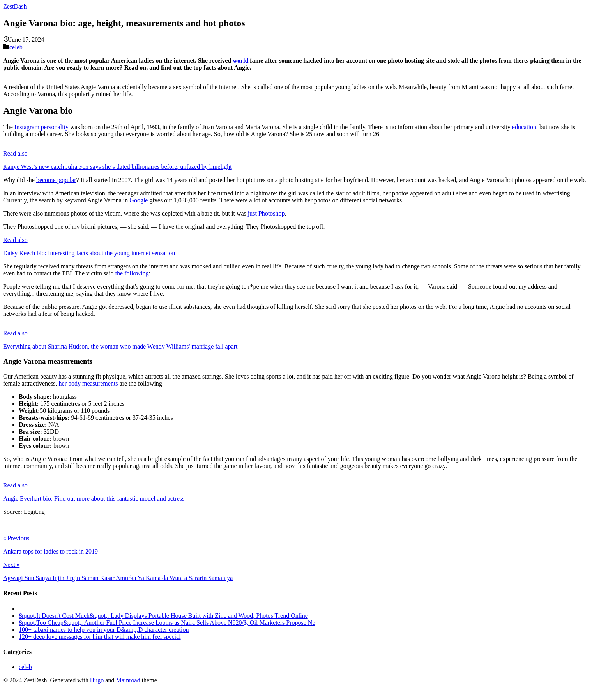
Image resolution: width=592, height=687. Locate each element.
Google (138, 200)
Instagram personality (41, 127)
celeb (16, 47)
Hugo (97, 680)
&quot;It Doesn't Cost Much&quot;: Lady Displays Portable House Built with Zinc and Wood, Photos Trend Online (163, 615)
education (524, 127)
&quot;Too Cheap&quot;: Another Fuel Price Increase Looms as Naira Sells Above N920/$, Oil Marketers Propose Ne (167, 622)
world (240, 60)
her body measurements (88, 383)
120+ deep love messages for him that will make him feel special (100, 636)
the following (132, 273)
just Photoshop (265, 213)
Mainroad (128, 680)
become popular (56, 180)
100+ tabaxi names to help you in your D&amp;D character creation (104, 629)
